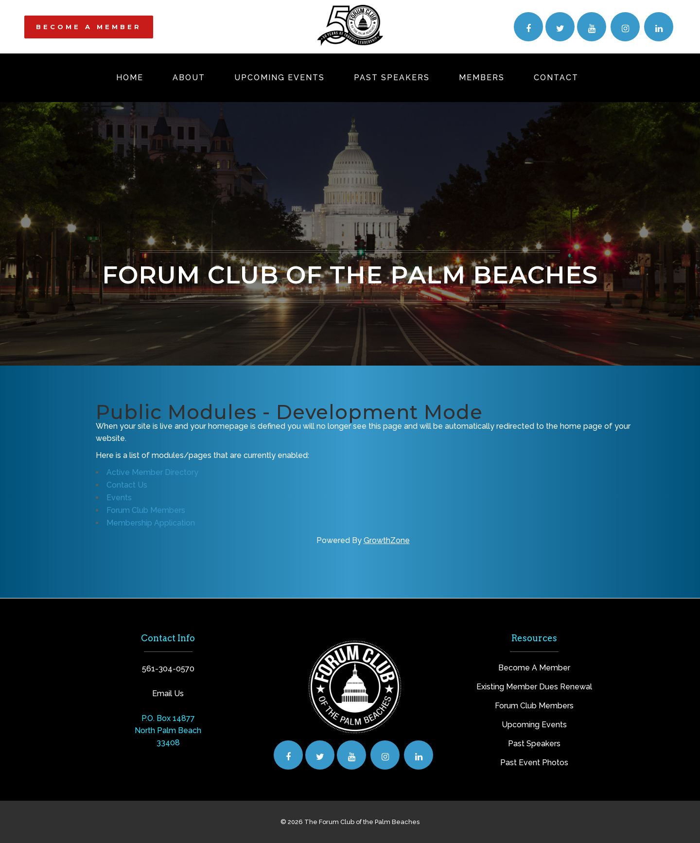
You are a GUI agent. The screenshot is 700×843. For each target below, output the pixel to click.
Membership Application (150, 522)
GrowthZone (387, 540)
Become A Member (534, 667)
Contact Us (126, 485)
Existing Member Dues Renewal (534, 686)
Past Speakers (534, 743)
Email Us (168, 693)
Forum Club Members (145, 510)
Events (119, 497)
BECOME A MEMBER (88, 27)
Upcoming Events (534, 724)
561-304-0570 (168, 668)
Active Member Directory (152, 472)
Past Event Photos (534, 762)
